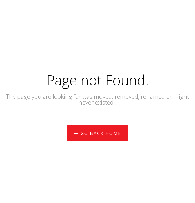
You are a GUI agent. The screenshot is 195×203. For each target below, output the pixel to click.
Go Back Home (97, 133)
